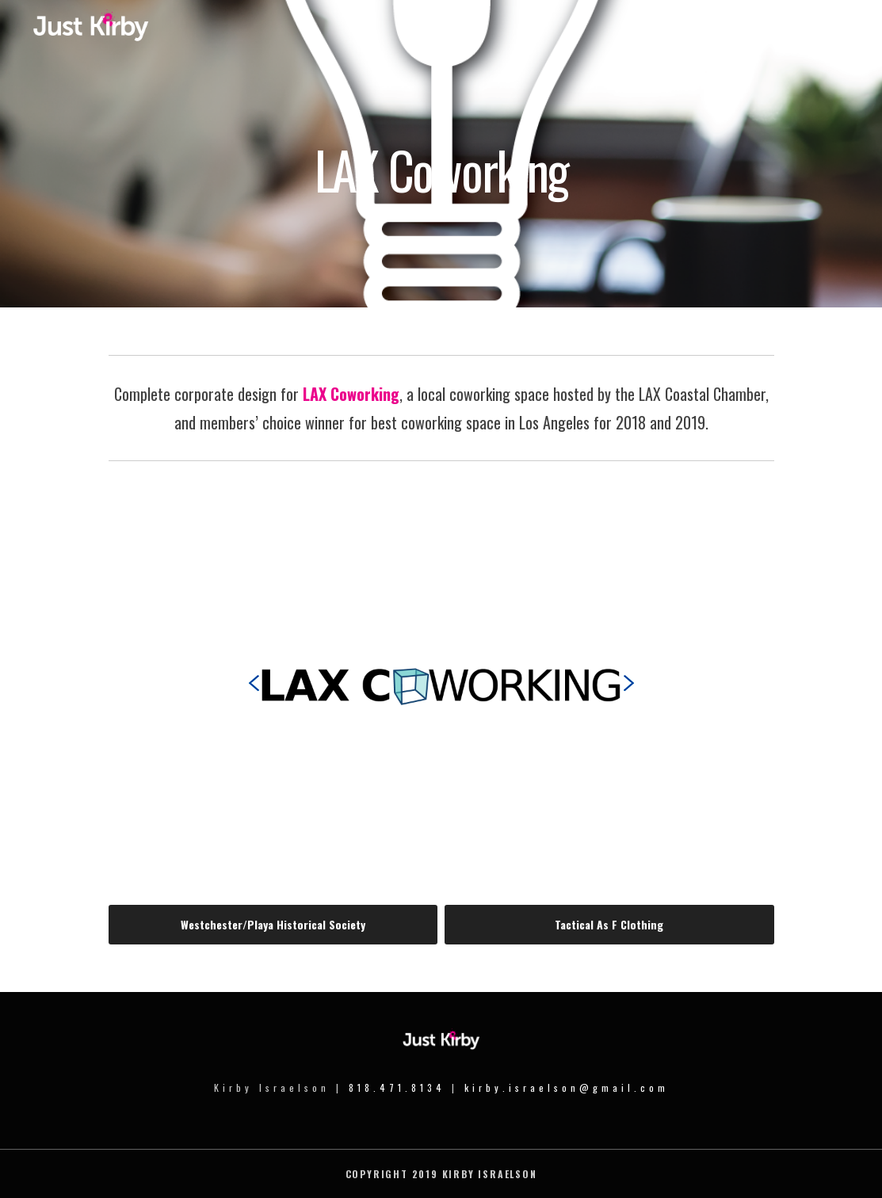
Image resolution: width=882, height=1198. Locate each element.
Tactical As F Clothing (609, 924)
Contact (822, 33)
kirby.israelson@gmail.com (566, 1087)
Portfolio (762, 33)
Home (636, 33)
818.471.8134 (397, 1087)
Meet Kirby (695, 33)
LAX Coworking (351, 394)
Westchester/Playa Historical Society (273, 924)
